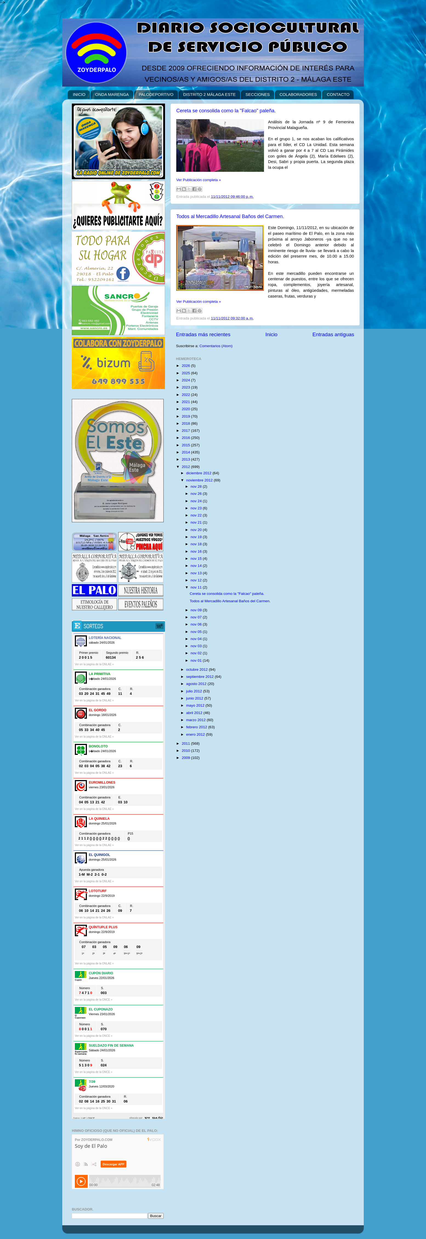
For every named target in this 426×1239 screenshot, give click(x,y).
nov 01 (197, 660)
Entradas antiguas (333, 334)
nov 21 (197, 522)
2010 (186, 751)
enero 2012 (196, 734)
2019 (186, 416)
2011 (186, 743)
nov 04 (197, 639)
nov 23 (197, 508)
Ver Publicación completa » (198, 180)
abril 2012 (194, 713)
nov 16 (197, 551)
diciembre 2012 (199, 473)
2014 (186, 452)
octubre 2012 (197, 669)
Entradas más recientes (203, 334)
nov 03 (197, 646)
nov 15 (197, 558)
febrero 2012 (197, 727)
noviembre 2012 (200, 480)
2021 (186, 402)
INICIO (79, 94)
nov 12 (197, 580)
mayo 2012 (196, 705)
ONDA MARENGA (112, 94)
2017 (186, 431)
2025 (186, 373)
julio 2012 (194, 691)
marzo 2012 (196, 720)
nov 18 (197, 544)
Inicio (271, 334)
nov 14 (197, 566)
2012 (186, 467)
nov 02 (197, 653)
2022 (186, 395)
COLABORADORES (298, 94)
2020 (186, 409)
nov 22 (197, 515)
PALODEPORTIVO (156, 94)
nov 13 (197, 573)
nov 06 (197, 624)
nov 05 (197, 632)
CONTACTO (338, 94)
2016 (186, 438)
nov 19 (197, 537)
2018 (186, 423)
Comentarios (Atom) (216, 346)
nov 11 (197, 587)
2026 (186, 366)
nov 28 (197, 486)
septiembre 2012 (200, 677)
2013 (186, 459)
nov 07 (197, 617)
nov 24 (197, 501)
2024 (186, 380)
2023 (186, 387)
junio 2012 (195, 698)
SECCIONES (258, 94)
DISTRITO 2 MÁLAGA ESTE (209, 94)
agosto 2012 (197, 684)
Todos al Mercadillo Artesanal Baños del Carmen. (230, 216)
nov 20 (197, 530)
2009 (186, 758)
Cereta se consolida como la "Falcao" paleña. (226, 110)
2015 (186, 445)
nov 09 (197, 610)
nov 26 (197, 494)
